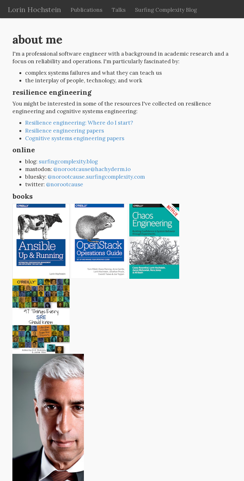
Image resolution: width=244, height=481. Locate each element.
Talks (118, 9)
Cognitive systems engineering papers (74, 138)
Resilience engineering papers (64, 130)
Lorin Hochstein (34, 9)
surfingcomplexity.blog (68, 161)
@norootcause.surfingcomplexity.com (96, 176)
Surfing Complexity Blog (166, 9)
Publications (86, 9)
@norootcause (64, 184)
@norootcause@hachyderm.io (92, 169)
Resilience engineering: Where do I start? (79, 122)
